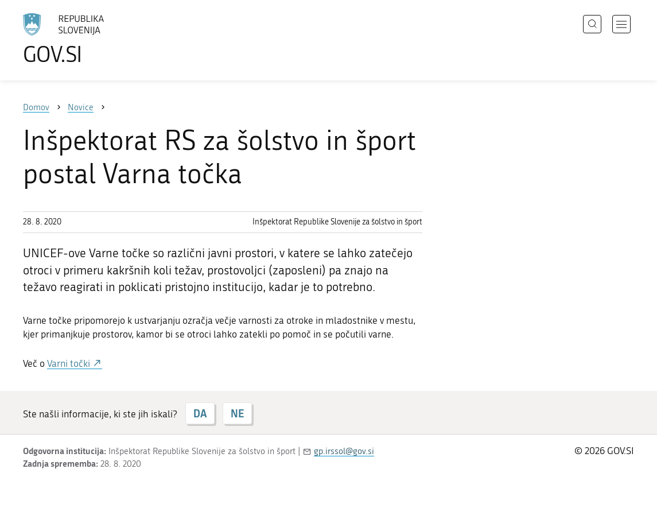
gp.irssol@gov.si (344, 451)
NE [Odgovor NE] (237, 413)
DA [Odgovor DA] (200, 413)
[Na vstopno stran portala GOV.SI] (95, 39)
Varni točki (69, 363)
